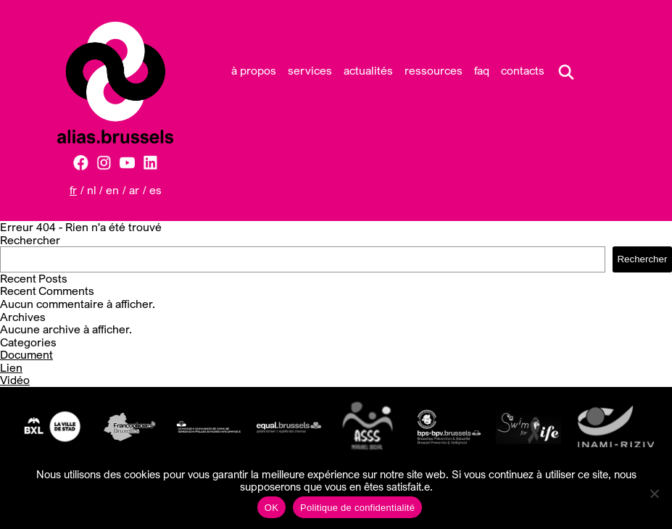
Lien (11, 367)
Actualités (368, 70)
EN (112, 190)
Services (310, 70)
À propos (253, 70)
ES (155, 190)
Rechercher (30, 240)
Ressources (433, 70)
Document (26, 354)
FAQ (481, 70)
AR (134, 190)
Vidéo (15, 379)
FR (73, 190)
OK (271, 507)
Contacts (522, 70)
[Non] (654, 493)
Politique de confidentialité (357, 507)
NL (91, 190)
